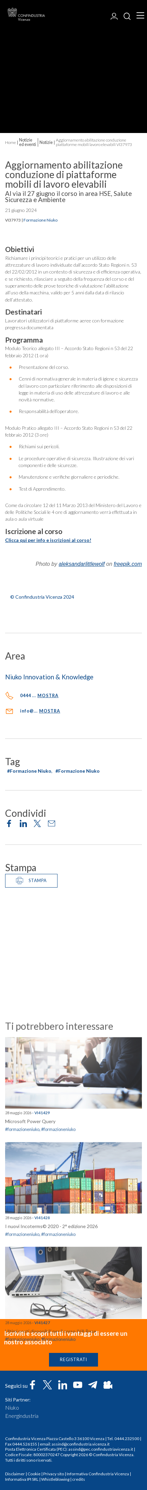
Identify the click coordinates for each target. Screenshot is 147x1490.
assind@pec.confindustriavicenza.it (100, 1449)
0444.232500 (126, 1438)
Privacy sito (53, 1473)
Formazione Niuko (40, 220)
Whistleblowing (55, 1479)
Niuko (12, 1407)
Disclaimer (15, 1473)
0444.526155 (24, 1444)
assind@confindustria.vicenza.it (81, 1444)
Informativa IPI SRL (21, 1479)
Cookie (34, 1473)
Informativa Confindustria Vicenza (98, 1473)
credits (78, 1479)
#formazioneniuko (22, 1305)
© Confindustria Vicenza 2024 (42, 597)
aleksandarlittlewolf (81, 564)
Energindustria (21, 1416)
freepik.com (128, 564)
